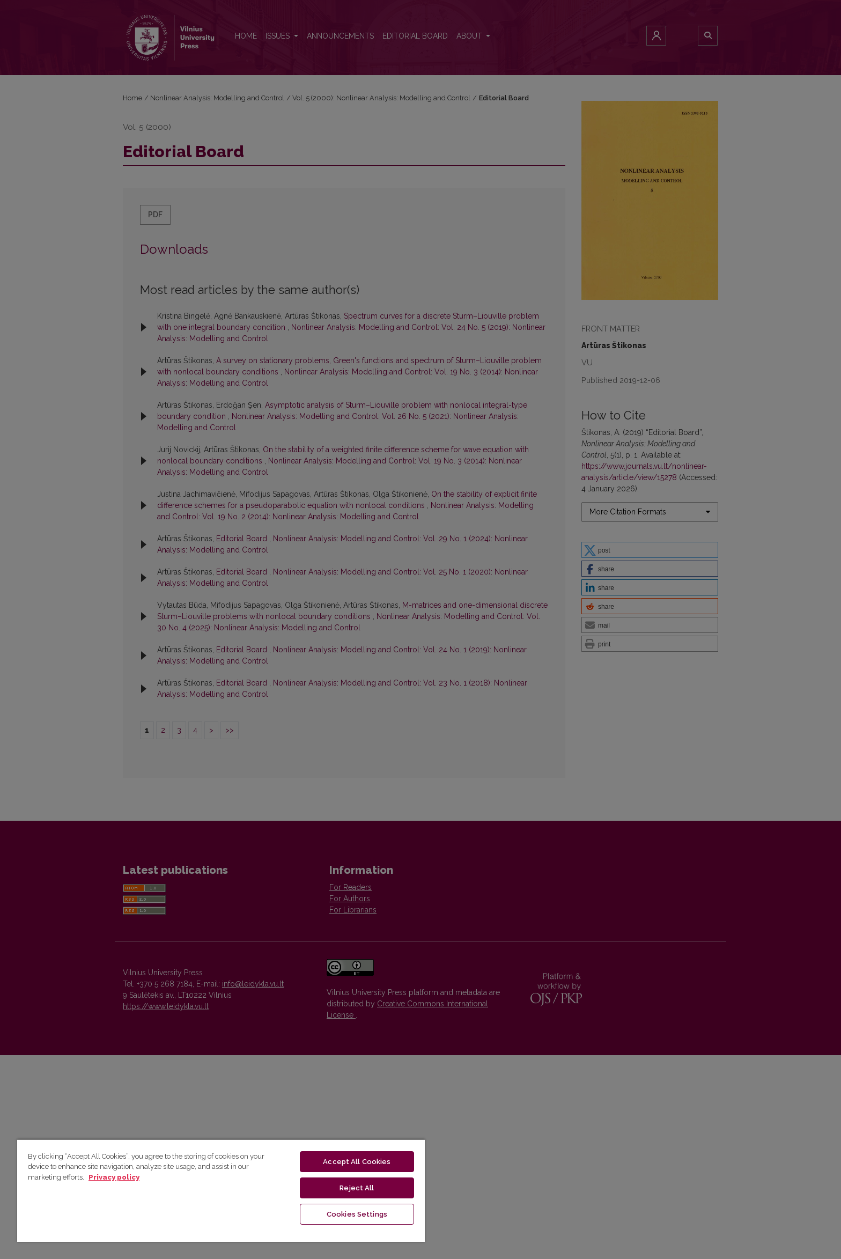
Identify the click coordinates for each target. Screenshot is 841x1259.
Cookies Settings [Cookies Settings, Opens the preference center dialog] (357, 1214)
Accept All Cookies (356, 1162)
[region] (221, 1190)
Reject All (357, 1188)
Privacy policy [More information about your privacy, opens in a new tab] (113, 1177)
